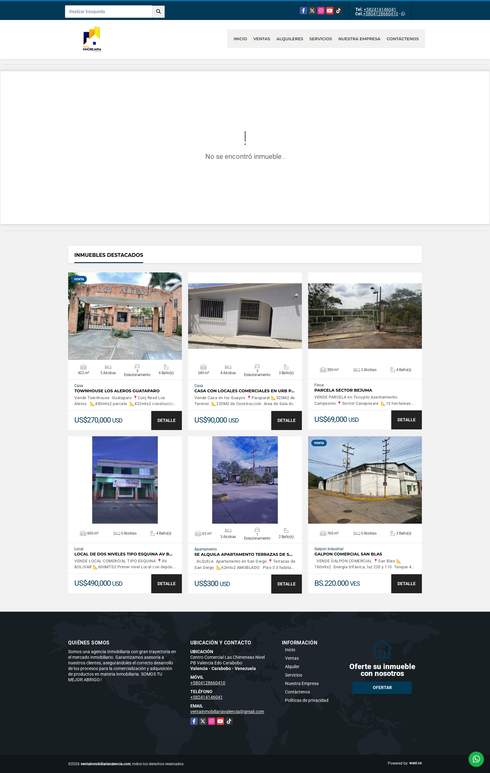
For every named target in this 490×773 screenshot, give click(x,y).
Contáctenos (403, 38)
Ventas (261, 38)
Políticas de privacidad (306, 700)
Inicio (240, 38)
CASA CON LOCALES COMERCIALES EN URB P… (244, 391)
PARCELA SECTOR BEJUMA (343, 390)
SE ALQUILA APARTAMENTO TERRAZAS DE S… (243, 554)
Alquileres (290, 38)
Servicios (320, 38)
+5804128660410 (380, 13)
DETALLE (167, 420)
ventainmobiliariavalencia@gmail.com (227, 711)
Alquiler (292, 666)
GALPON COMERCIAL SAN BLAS (348, 554)
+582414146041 (380, 9)
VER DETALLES (125, 316)
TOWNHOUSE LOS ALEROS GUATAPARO (117, 391)
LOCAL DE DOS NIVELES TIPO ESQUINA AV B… (123, 554)
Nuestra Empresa (359, 38)
